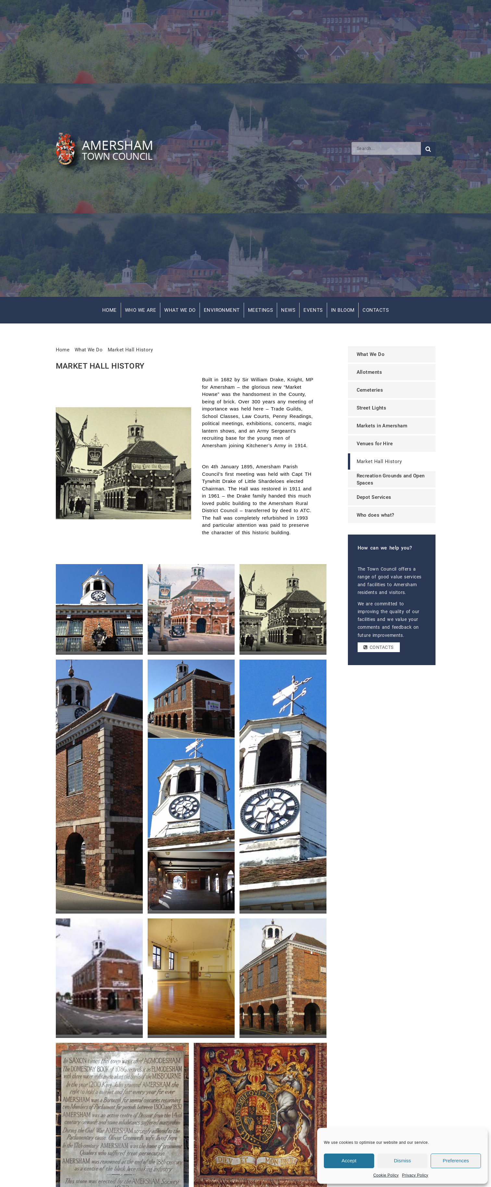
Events (313, 310)
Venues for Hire (375, 444)
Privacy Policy (415, 1175)
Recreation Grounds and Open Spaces (391, 479)
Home (109, 310)
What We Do (180, 310)
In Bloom (343, 310)
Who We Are (140, 310)
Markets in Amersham (382, 426)
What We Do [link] (89, 350)
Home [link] (63, 350)
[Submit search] (428, 149)
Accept (348, 1160)
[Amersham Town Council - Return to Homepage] (108, 148)
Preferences (456, 1160)
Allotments (369, 372)
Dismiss (402, 1160)
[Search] (386, 148)
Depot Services (374, 497)
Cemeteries (370, 390)
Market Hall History (130, 350)
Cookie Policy (386, 1175)
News (288, 310)
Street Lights (372, 408)
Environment (222, 310)
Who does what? (375, 515)
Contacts (375, 310)
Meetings (260, 310)
